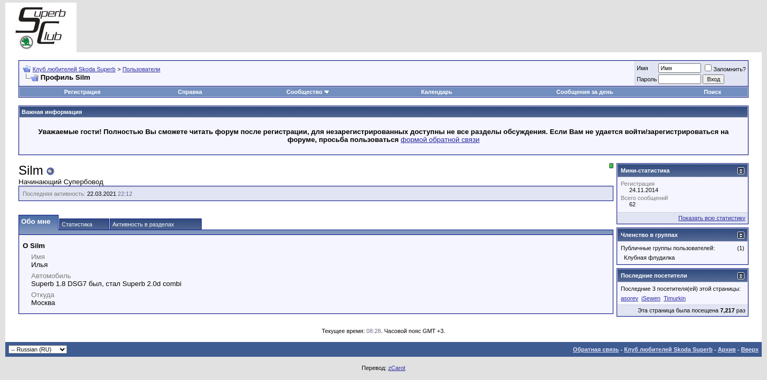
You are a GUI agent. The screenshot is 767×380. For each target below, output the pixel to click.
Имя (642, 68)
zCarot (396, 368)
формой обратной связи (440, 140)
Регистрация (82, 92)
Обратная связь (596, 349)
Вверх (750, 349)
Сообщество (308, 92)
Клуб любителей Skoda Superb (74, 69)
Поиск (712, 92)
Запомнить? (725, 69)
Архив (727, 349)
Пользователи (141, 69)
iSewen (650, 298)
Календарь (436, 92)
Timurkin (675, 298)
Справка (190, 92)
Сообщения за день (584, 92)
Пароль (647, 79)
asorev (629, 298)
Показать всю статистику (711, 218)
